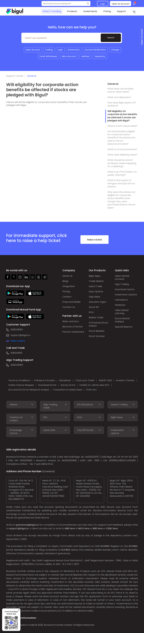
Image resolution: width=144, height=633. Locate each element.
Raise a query (18, 340)
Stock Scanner (97, 336)
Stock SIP (94, 307)
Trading (49, 49)
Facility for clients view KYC (94, 385)
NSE (67, 528)
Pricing (107, 11)
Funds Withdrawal (48, 56)
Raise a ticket (94, 239)
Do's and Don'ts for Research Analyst (28, 389)
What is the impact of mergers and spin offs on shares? (121, 183)
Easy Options (96, 291)
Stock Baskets (96, 331)
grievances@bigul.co (27, 524)
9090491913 (17, 329)
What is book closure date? (122, 126)
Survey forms (68, 385)
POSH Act (91, 389)
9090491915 (17, 365)
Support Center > (16, 76)
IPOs (91, 312)
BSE (95, 528)
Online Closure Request (21, 385)
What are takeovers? (119, 97)
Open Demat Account (122, 277)
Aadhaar (85, 56)
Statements (74, 49)
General (31, 76)
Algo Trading (122, 284)
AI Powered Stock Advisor (98, 324)
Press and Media (71, 302)
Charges (115, 49)
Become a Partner (72, 326)
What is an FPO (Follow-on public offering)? (122, 173)
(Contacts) (48, 471)
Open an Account (120, 3)
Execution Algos (97, 302)
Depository (100, 56)
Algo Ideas (94, 296)
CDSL (109, 528)
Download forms (47, 385)
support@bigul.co (20, 335)
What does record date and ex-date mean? (120, 90)
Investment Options (126, 294)
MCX (81, 528)
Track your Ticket (84, 380)
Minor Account (69, 56)
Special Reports (123, 326)
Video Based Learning (121, 312)
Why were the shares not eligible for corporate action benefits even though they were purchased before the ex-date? (121, 199)
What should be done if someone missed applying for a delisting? (121, 163)
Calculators (121, 299)
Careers (66, 296)
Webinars (120, 305)
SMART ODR (105, 380)
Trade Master (96, 281)
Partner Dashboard (73, 331)
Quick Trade (95, 286)
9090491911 (16, 352)
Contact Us (68, 307)
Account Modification (95, 49)
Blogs (65, 281)
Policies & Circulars (44, 380)
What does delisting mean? (122, 154)
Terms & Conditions (19, 380)
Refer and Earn (70, 321)
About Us (67, 276)
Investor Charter (125, 380)
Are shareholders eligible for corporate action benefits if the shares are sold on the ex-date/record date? (121, 138)
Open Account (33, 49)
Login (102, 3)
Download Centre (124, 289)
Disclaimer (65, 380)
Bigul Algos (94, 276)
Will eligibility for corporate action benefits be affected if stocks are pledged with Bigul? (122, 116)
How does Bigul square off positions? (121, 104)
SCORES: (105, 546)
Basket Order (96, 317)
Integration (68, 286)
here (72, 528)
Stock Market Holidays (122, 320)
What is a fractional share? (122, 149)
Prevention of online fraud (67, 389)
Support (121, 11)
